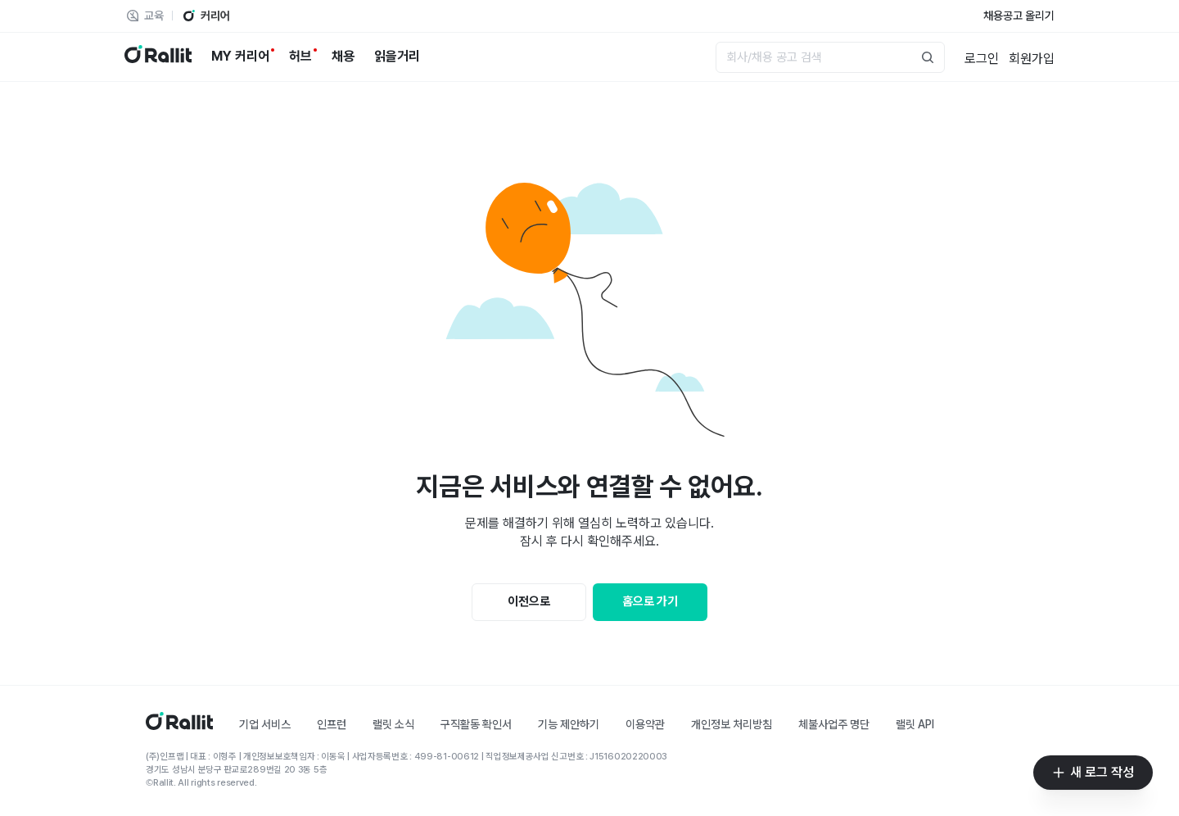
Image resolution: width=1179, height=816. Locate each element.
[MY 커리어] (240, 57)
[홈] (179, 725)
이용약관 (645, 724)
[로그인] (981, 57)
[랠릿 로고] (158, 57)
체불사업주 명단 (834, 724)
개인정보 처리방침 (731, 724)
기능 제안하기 (568, 724)
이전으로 (529, 601)
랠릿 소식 (393, 724)
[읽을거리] (397, 57)
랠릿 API (915, 724)
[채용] (343, 57)
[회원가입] (1032, 57)
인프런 (331, 724)
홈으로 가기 (650, 601)
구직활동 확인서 (476, 724)
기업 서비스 (265, 724)
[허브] (300, 57)
